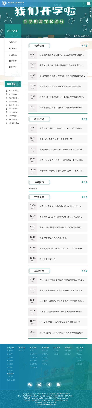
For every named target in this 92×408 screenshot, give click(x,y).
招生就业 (56, 348)
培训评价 (13, 67)
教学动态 (13, 42)
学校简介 (10, 350)
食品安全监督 (11, 380)
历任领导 (10, 354)
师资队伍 (13, 55)
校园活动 (79, 354)
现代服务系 (33, 367)
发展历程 (10, 360)
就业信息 (56, 354)
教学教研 (84, 36)
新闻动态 (21, 348)
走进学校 (10, 348)
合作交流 (68, 348)
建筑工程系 (33, 364)
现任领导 (10, 357)
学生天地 (79, 348)
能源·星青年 (80, 364)
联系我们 (10, 374)
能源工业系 (33, 357)
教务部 (32, 350)
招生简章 (56, 350)
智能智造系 (33, 360)
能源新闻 (21, 350)
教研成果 (13, 48)
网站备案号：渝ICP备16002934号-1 (46, 402)
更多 (84, 45)
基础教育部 (33, 354)
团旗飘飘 (79, 350)
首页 (77, 36)
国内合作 (68, 350)
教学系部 (33, 348)
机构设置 (10, 364)
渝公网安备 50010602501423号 (46, 404)
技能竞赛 (13, 61)
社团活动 (79, 357)
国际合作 (68, 354)
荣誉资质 (10, 367)
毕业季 (78, 360)
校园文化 (10, 371)
